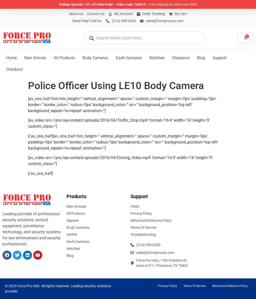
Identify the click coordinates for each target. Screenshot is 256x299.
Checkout (14, 69)
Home (11, 57)
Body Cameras (95, 57)
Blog (201, 57)
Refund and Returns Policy (230, 286)
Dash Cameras (129, 57)
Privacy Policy (167, 286)
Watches (156, 57)
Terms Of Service (195, 286)
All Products (64, 57)
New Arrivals (35, 57)
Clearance (181, 57)
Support (219, 57)
